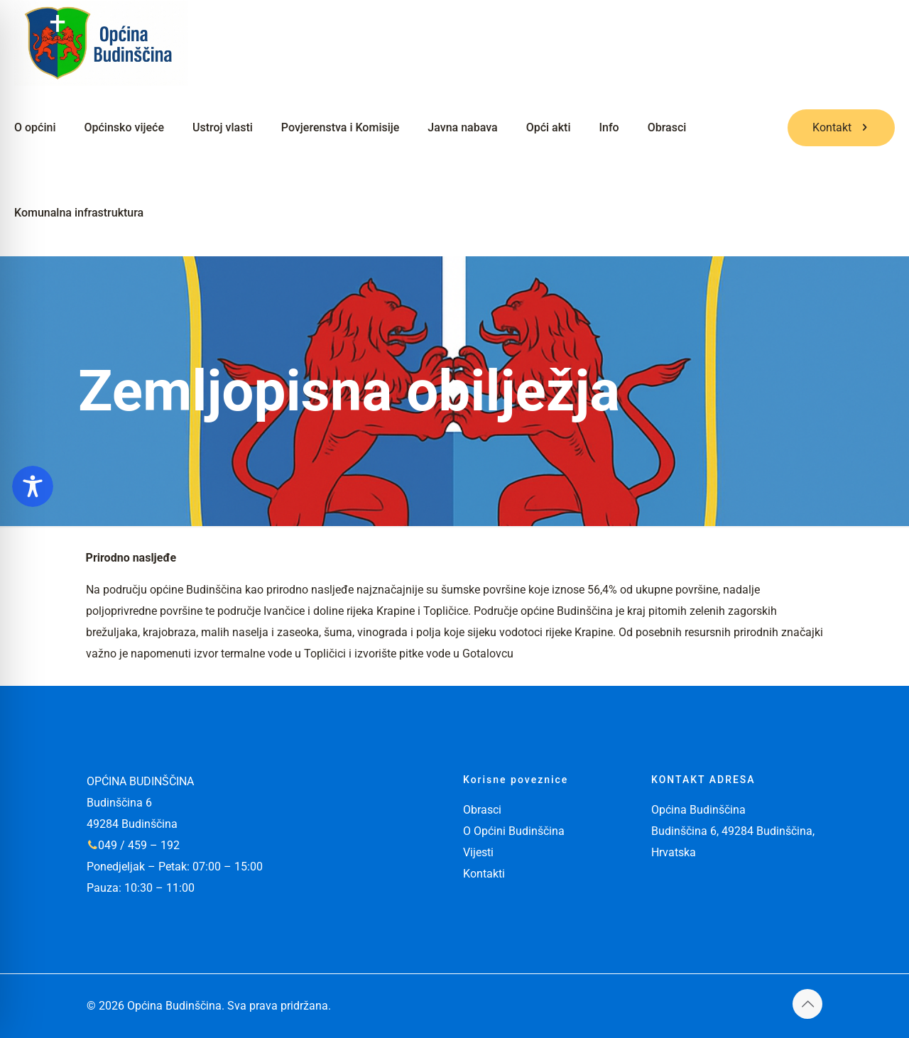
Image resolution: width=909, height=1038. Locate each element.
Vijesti (478, 852)
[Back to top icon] (807, 1004)
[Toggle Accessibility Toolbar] (33, 486)
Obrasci (482, 809)
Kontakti (484, 873)
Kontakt (841, 127)
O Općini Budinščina (514, 831)
